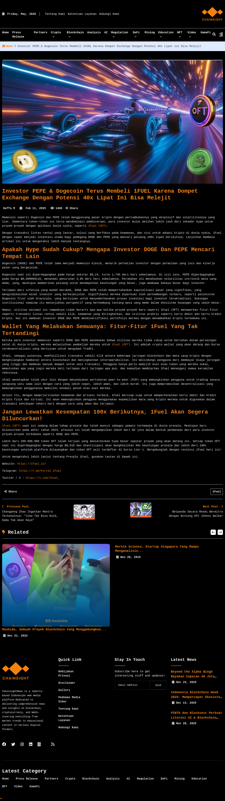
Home (7, 46)
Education (165, 33)
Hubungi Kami (109, 14)
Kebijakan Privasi (65, 673)
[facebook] (4, 745)
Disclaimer (66, 683)
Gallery (64, 690)
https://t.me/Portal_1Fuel (39, 471)
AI (106, 32)
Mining (150, 32)
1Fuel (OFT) (97, 226)
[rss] (52, 745)
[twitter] (13, 745)
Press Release (18, 34)
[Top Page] (1, 798)
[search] (214, 34)
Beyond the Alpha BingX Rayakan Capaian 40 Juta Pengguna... (192, 676)
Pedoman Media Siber (69, 699)
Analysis (94, 32)
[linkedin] (30, 745)
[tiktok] (39, 745)
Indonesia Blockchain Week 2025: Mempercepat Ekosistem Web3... (196, 697)
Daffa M (9, 208)
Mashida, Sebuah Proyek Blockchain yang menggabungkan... (56, 629)
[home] (212, 14)
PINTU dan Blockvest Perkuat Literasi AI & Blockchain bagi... (196, 717)
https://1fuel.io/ (31, 463)
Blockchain (75, 33)
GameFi (206, 32)
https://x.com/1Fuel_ (42, 478)
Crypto (56, 33)
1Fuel (217, 491)
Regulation (119, 33)
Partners (40, 32)
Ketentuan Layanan (82, 14)
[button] (213, 532)
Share (71, 208)
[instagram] (22, 745)
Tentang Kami (55, 14)
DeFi (136, 33)
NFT (179, 33)
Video (191, 33)
